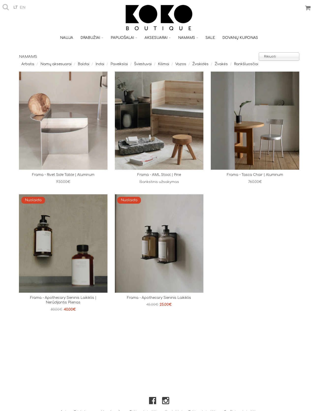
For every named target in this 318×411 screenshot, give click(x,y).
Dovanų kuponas (240, 38)
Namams (188, 38)
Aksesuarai (158, 38)
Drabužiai (91, 38)
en (22, 7)
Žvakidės (200, 64)
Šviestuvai (143, 64)
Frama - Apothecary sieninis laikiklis (159, 298)
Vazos (180, 64)
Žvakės (221, 64)
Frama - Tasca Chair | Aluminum (255, 175)
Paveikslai (119, 64)
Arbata (27, 64)
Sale (210, 38)
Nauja (66, 38)
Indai (99, 64)
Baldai (83, 64)
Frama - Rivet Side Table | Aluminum (63, 175)
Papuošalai (124, 38)
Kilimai (163, 64)
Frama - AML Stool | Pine (159, 175)
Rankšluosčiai (246, 64)
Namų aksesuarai (56, 64)
